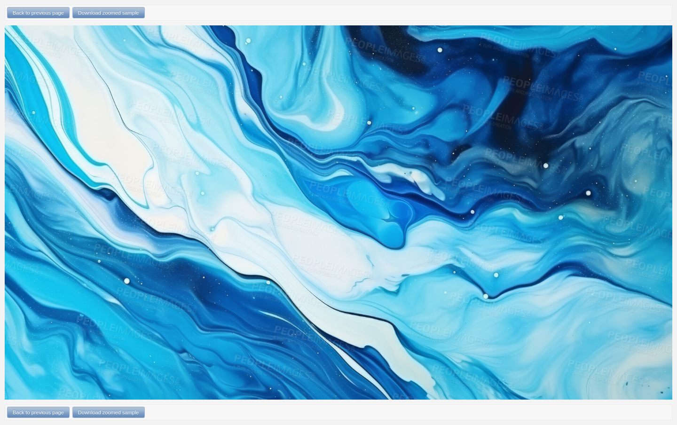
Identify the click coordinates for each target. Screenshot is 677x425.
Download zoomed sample (108, 13)
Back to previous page (38, 13)
